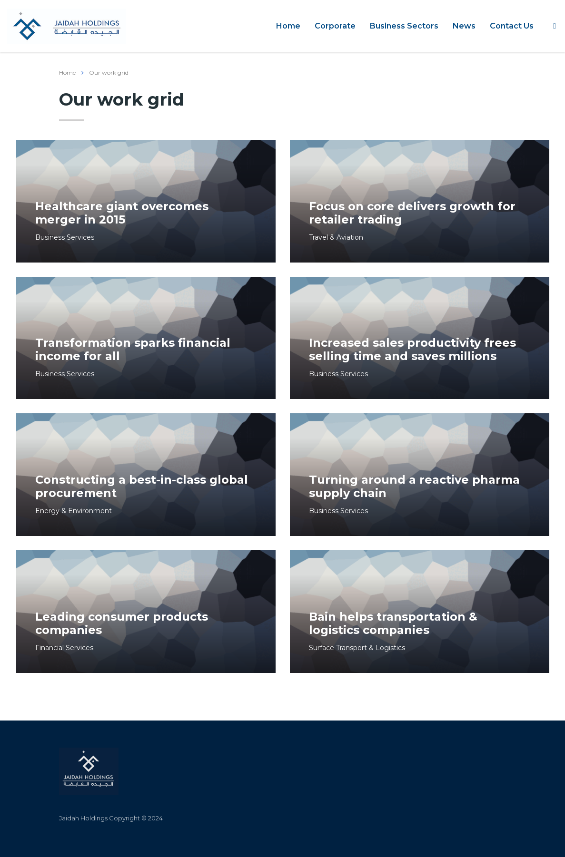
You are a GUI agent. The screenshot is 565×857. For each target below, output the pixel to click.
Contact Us (512, 25)
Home (288, 25)
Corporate (335, 25)
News (464, 25)
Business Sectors (404, 25)
